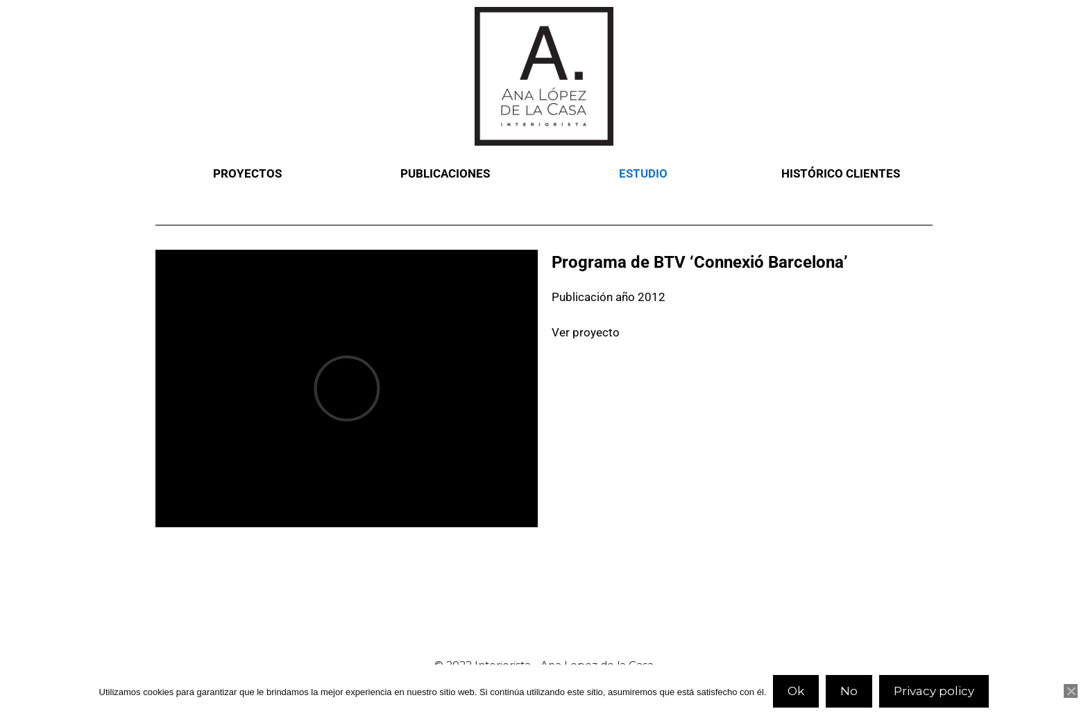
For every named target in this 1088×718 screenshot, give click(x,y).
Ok (796, 691)
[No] (1071, 691)
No (849, 691)
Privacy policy (934, 691)
